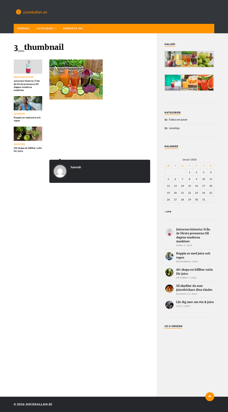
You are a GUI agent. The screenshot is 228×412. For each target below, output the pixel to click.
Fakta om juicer (178, 119)
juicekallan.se (38, 404)
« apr (168, 211)
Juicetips (174, 128)
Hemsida (23, 28)
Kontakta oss (73, 28)
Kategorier (45, 28)
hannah (76, 167)
